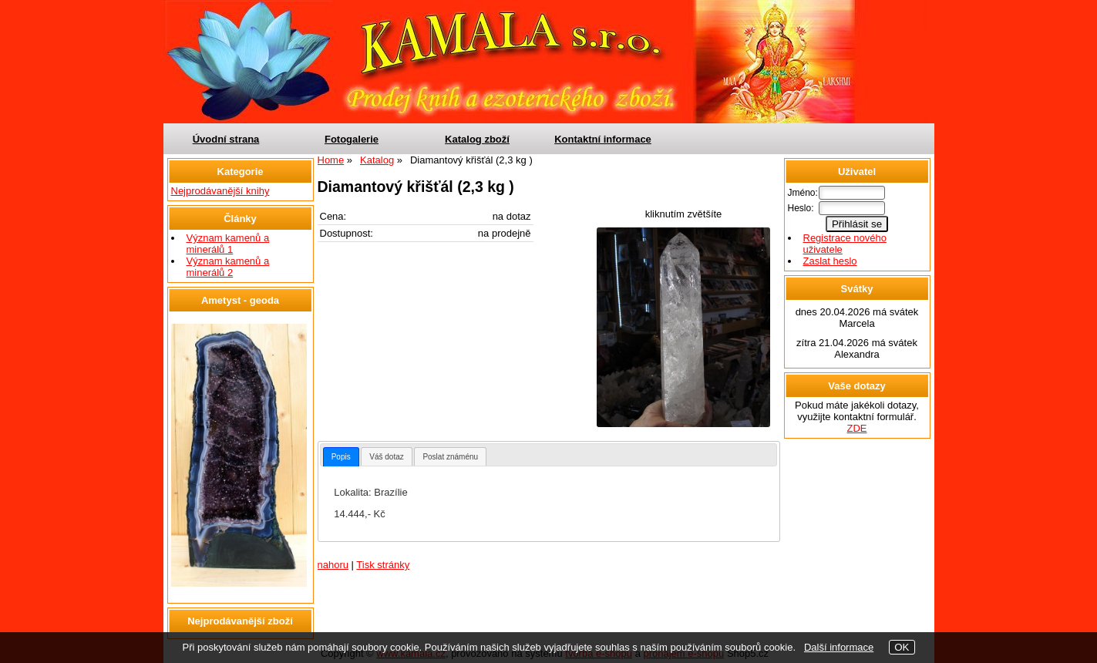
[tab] (341, 456)
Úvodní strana (226, 139)
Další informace (838, 647)
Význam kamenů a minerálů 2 (228, 266)
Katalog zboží (477, 139)
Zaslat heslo (830, 261)
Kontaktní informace (602, 139)
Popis (341, 457)
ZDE (857, 428)
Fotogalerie (352, 139)
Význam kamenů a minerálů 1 (228, 243)
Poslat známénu (450, 457)
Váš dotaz (386, 457)
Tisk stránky (382, 564)
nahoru (333, 564)
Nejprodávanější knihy (220, 191)
